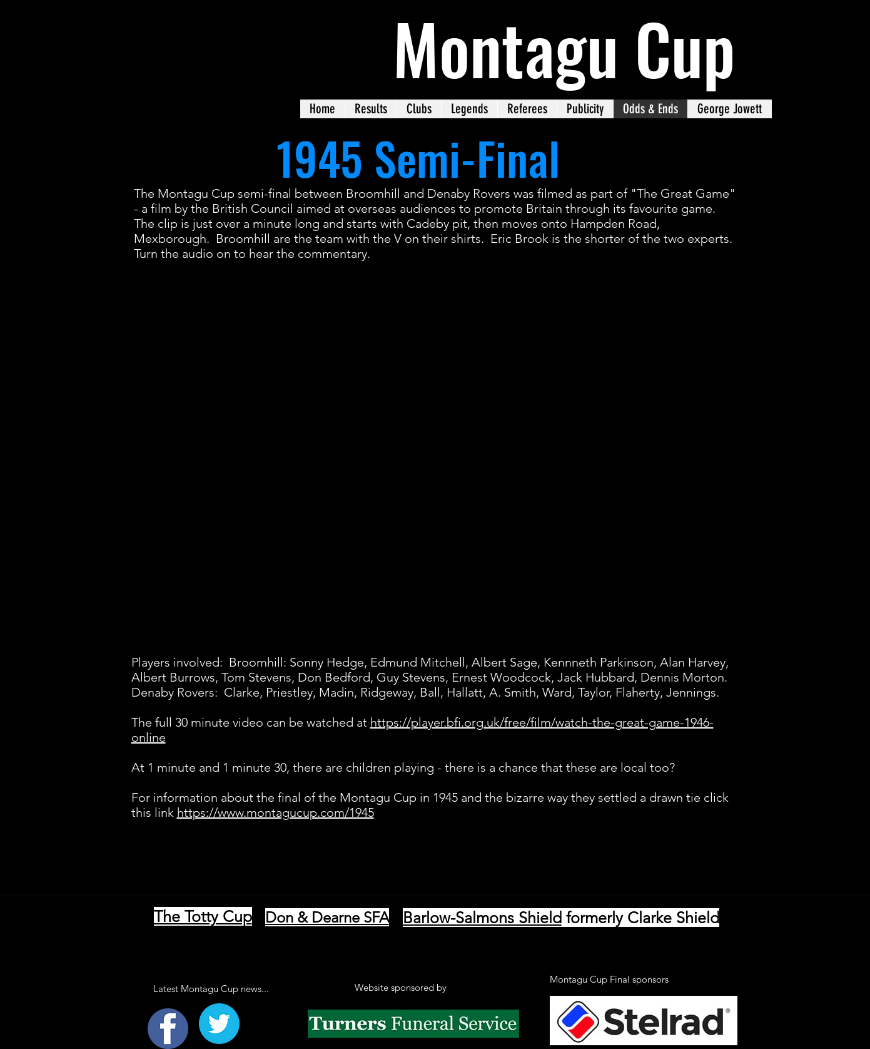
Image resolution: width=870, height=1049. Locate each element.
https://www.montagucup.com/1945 (275, 812)
